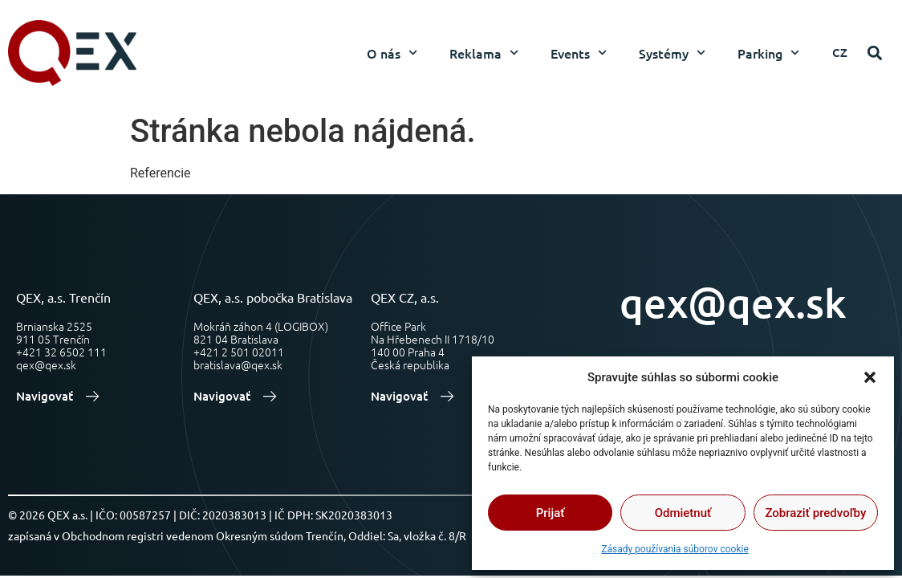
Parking (768, 52)
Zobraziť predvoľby (815, 513)
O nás (392, 52)
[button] (870, 377)
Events (579, 52)
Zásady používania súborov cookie (675, 549)
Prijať (550, 513)
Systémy (672, 52)
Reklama (483, 52)
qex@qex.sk (733, 302)
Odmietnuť (683, 513)
